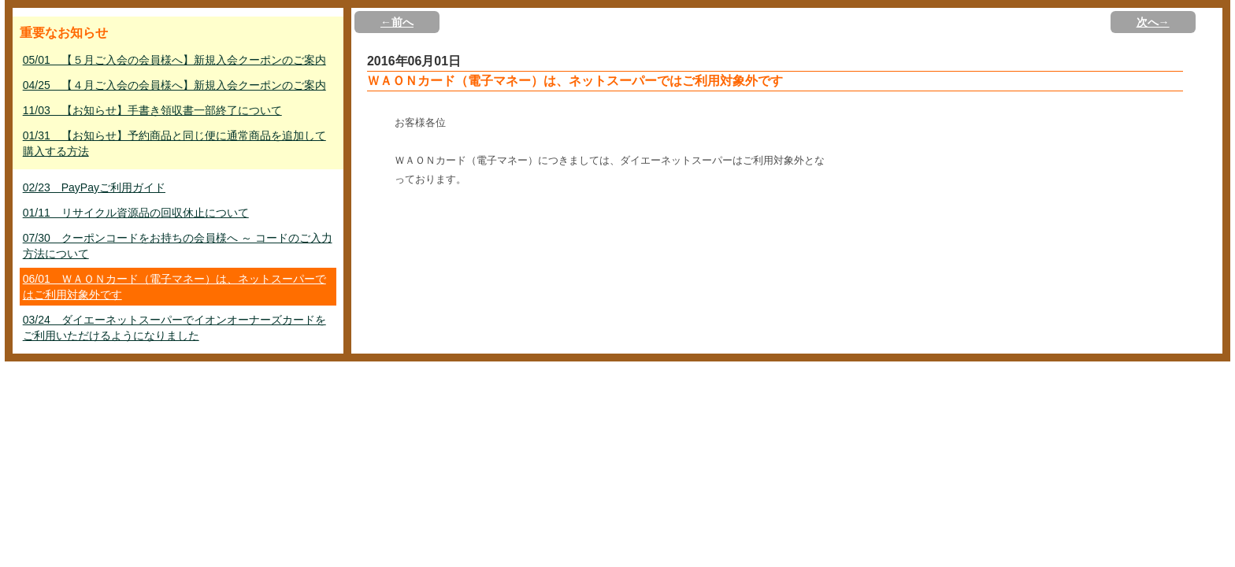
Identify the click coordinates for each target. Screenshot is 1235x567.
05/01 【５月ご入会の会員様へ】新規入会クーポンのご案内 (174, 60)
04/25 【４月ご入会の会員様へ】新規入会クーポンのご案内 (174, 85)
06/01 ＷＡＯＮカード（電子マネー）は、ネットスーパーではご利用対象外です (174, 286)
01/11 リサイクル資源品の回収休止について (136, 212)
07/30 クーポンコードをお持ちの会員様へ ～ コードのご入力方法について (177, 246)
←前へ (397, 22)
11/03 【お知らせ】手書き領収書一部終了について (152, 110)
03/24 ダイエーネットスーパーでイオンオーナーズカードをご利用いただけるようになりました (174, 327)
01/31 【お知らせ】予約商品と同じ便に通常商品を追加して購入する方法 (174, 143)
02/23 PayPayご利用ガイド (94, 187)
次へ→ (1153, 22)
